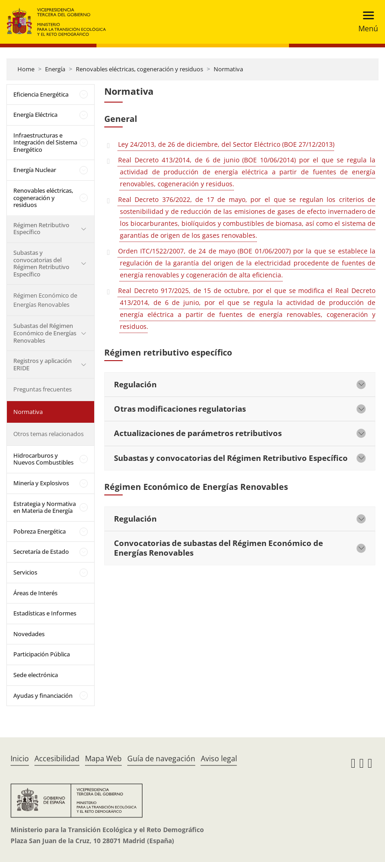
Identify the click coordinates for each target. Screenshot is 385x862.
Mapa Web (103, 758)
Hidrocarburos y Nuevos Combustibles (43, 459)
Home (25, 69)
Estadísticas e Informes (44, 613)
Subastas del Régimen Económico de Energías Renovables (44, 333)
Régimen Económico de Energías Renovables (45, 300)
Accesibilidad (56, 758)
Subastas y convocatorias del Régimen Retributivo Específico (41, 263)
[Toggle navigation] (365, 22)
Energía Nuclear (34, 170)
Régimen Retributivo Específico (41, 228)
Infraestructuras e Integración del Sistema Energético (45, 142)
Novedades (29, 634)
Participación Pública (41, 654)
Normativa (228, 69)
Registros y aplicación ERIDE (42, 364)
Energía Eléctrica (35, 114)
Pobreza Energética (39, 531)
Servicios (25, 572)
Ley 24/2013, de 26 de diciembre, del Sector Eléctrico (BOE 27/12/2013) (226, 144)
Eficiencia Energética (40, 94)
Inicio (20, 758)
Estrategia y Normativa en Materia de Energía (44, 507)
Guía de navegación (161, 758)
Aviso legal (219, 758)
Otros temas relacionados (48, 434)
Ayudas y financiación (43, 695)
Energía (55, 69)
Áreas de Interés (35, 593)
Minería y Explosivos (41, 483)
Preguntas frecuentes (42, 389)
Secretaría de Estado (41, 551)
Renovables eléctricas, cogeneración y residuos (139, 69)
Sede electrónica (35, 675)
